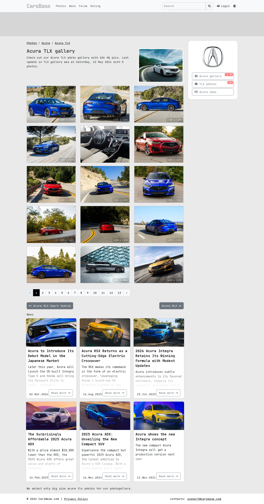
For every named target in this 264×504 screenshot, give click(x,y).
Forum (83, 6)
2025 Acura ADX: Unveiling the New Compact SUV (99, 439)
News (72, 6)
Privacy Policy (76, 499)
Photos (61, 6)
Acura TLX (62, 43)
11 (103, 293)
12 (111, 293)
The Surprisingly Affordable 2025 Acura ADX (50, 439)
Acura (46, 43)
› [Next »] (127, 293)
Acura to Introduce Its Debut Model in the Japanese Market (51, 356)
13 (119, 293)
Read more (60, 393)
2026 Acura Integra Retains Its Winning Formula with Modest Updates (155, 358)
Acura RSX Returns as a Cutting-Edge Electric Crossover (104, 356)
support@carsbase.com (204, 499)
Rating (95, 6)
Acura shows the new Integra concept (155, 436)
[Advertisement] (132, 23)
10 (95, 293)
